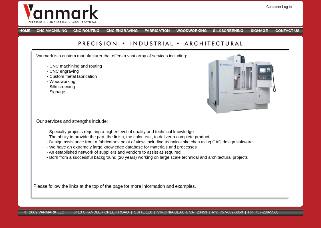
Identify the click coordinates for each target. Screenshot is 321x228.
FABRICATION (157, 30)
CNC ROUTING (86, 30)
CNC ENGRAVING (122, 30)
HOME (25, 30)
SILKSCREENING (228, 30)
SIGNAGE (259, 30)
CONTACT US (287, 30)
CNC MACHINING (52, 30)
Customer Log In (279, 7)
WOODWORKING (191, 30)
